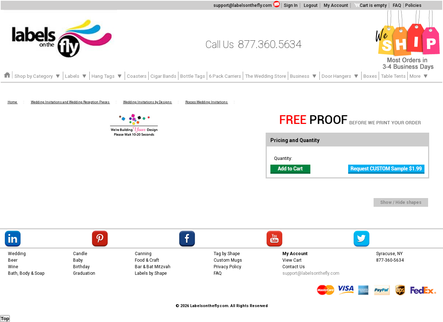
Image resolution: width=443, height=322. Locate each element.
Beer (12, 260)
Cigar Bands (163, 76)
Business (304, 75)
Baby (78, 260)
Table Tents (393, 76)
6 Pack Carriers (225, 76)
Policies (413, 5)
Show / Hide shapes (401, 202)
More (419, 75)
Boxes (370, 76)
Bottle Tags (192, 76)
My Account (336, 5)
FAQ (397, 5)
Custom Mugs (228, 260)
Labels (76, 75)
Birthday (81, 266)
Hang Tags (107, 75)
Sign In (291, 5)
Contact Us (293, 266)
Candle (80, 253)
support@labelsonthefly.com (242, 5)
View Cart (292, 260)
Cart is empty (370, 5)
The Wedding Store (265, 76)
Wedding (17, 253)
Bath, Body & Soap (26, 273)
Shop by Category (38, 75)
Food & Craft (147, 260)
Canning (143, 253)
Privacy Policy (227, 266)
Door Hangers (340, 75)
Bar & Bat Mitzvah (152, 266)
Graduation (84, 273)
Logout (311, 5)
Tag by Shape (227, 253)
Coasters (136, 76)
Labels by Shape (151, 273)
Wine (13, 266)
